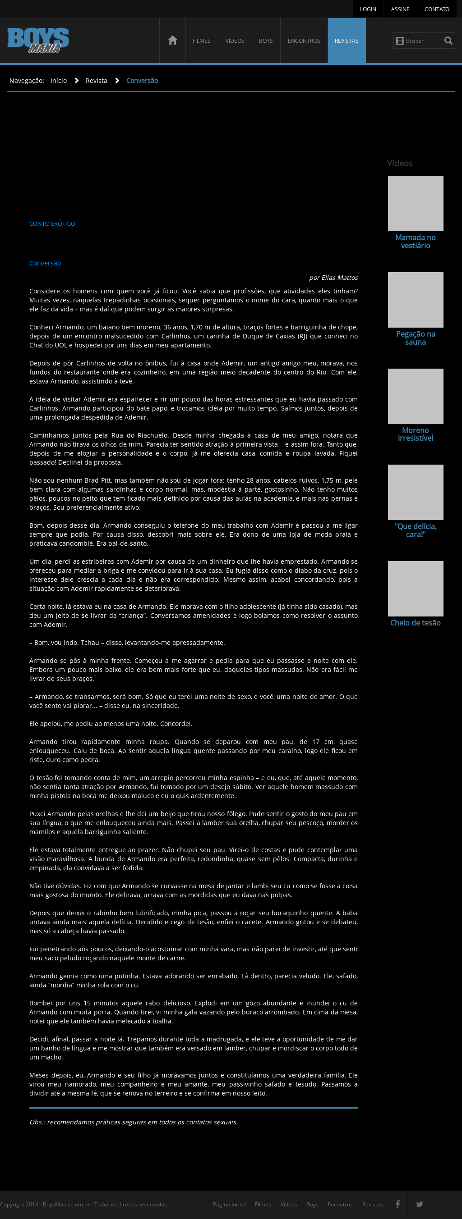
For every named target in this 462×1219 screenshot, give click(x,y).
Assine (400, 9)
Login (368, 9)
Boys (266, 41)
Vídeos (235, 41)
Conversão (142, 80)
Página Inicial (229, 1204)
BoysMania (78, 42)
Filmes (202, 41)
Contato (437, 9)
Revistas (347, 41)
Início (59, 80)
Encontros (304, 41)
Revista (96, 80)
